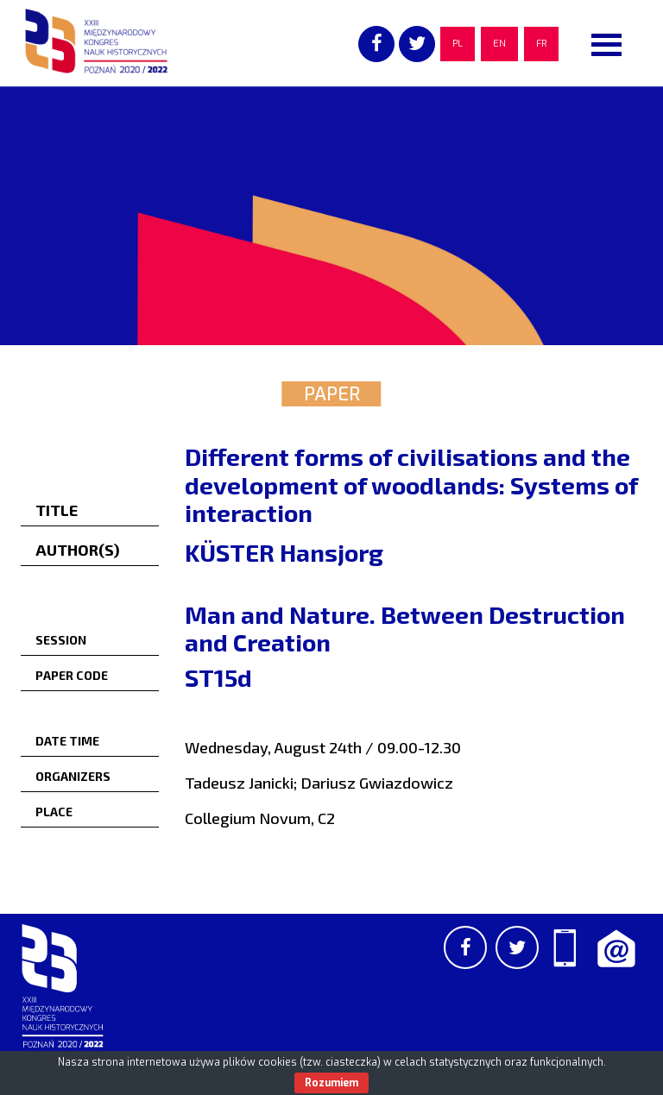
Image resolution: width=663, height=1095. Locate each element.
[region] (331, 215)
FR (541, 43)
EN (499, 43)
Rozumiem (331, 1083)
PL (457, 43)
